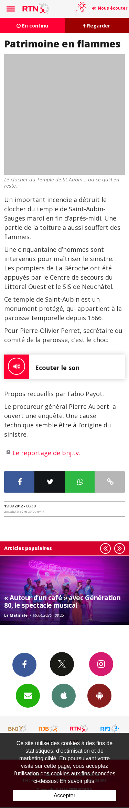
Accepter (64, 795)
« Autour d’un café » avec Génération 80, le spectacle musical (62, 601)
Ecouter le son (41, 367)
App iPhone (64, 695)
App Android (99, 695)
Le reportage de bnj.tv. (46, 453)
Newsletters (28, 695)
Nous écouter (113, 8)
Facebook (24, 664)
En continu (32, 25)
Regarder (96, 25)
